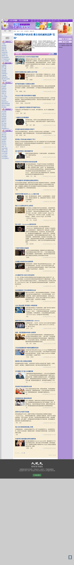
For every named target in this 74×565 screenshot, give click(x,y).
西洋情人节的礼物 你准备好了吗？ (25, 139)
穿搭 (17, 135)
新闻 (32, 21)
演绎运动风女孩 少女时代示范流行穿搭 (27, 57)
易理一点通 (4, 150)
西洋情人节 (22, 146)
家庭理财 (4, 49)
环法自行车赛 (27, 103)
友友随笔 (4, 132)
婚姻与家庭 (8, 63)
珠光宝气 (4, 90)
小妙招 (3, 43)
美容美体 (8, 109)
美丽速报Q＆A (5, 128)
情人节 (17, 146)
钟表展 (27, 257)
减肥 (27, 201)
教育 (44, 19)
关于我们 (58, 21)
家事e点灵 (4, 50)
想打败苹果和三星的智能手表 (24, 151)
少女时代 (31, 67)
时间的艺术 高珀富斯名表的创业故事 (26, 162)
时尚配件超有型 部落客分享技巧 (25, 129)
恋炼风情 (4, 91)
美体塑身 (4, 118)
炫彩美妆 (4, 116)
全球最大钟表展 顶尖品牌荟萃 (24, 261)
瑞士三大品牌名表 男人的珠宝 (24, 205)
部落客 (20, 135)
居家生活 (8, 41)
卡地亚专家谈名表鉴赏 (22, 248)
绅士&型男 (4, 96)
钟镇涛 (32, 357)
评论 (35, 21)
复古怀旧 (4, 100)
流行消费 (4, 85)
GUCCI (17, 113)
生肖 (31, 125)
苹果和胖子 (4, 73)
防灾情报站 (4, 156)
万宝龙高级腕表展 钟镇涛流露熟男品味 (27, 347)
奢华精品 (4, 107)
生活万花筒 (4, 153)
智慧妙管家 (4, 52)
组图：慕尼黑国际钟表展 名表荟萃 (25, 332)
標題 (51, 53)
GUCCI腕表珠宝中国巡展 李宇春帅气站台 (27, 107)
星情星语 (4, 139)
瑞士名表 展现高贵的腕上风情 (24, 427)
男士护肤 (4, 111)
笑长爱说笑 (4, 151)
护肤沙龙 (4, 114)
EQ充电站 (4, 138)
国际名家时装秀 (6, 103)
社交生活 (4, 144)
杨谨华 (27, 301)
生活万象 (8, 130)
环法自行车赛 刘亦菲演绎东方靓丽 (25, 95)
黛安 (31, 448)
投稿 (67, 19)
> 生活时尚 (26, 31)
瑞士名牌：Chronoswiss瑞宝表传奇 (25, 224)
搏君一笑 (4, 146)
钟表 (27, 316)
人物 (47, 19)
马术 (20, 422)
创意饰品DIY (5, 102)
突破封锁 (53, 21)
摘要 (55, 53)
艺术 (35, 19)
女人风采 (4, 126)
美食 (52, 19)
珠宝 (21, 113)
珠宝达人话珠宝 (6, 105)
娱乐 (50, 21)
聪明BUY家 (5, 55)
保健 (58, 19)
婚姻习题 (4, 67)
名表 (27, 220)
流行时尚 (8, 82)
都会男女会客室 (6, 78)
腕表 (34, 125)
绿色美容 (4, 113)
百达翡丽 (35, 220)
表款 (25, 113)
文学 (38, 19)
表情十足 (4, 93)
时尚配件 (4, 86)
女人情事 (4, 68)
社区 (38, 21)
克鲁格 (27, 448)
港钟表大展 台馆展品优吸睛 (23, 361)
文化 (32, 19)
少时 (27, 67)
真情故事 (4, 72)
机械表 (31, 79)
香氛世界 (4, 125)
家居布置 (4, 47)
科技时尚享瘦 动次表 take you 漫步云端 (27, 194)
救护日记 (4, 134)
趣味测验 (4, 136)
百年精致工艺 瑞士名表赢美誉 (24, 371)
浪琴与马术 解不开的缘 (22, 412)
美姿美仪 (4, 120)
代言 (31, 328)
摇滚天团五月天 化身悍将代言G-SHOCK (27, 320)
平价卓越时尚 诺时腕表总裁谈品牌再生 (27, 180)
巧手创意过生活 (6, 59)
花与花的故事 (5, 57)
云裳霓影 (4, 98)
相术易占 (4, 141)
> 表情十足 (31, 31)
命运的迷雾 (4, 148)
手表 (27, 79)
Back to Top (70, 557)
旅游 (55, 19)
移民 (61, 19)
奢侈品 (27, 176)
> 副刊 (17, 31)
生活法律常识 (5, 158)
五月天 (27, 328)
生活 (50, 19)
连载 (41, 19)
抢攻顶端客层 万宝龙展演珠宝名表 (25, 290)
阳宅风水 (4, 143)
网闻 (44, 21)
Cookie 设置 (37, 475)
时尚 (31, 343)
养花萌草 (4, 45)
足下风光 (4, 95)
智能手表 (28, 157)
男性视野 (4, 70)
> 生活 (21, 31)
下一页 (23, 453)
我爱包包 (4, 88)
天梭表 (21, 103)
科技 (41, 21)
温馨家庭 (4, 65)
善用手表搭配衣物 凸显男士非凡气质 (26, 72)
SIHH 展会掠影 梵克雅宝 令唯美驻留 (26, 305)
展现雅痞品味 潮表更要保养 (23, 398)
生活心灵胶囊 (5, 60)
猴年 (27, 125)
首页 (15, 31)
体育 (47, 21)
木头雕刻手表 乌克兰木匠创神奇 (25, 275)
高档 (35, 176)
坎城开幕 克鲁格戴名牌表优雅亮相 (25, 439)
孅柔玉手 (4, 121)
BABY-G (36, 67)
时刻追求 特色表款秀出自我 (23, 386)
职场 (64, 19)
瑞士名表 (31, 243)
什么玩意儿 (4, 155)
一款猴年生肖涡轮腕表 (22, 117)
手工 (31, 176)
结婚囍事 (4, 75)
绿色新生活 (4, 54)
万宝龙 (32, 301)
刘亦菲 (17, 103)
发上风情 (4, 123)
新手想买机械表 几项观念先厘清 (25, 84)
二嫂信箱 (4, 80)
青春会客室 (4, 77)
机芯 (25, 91)
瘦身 (31, 201)
